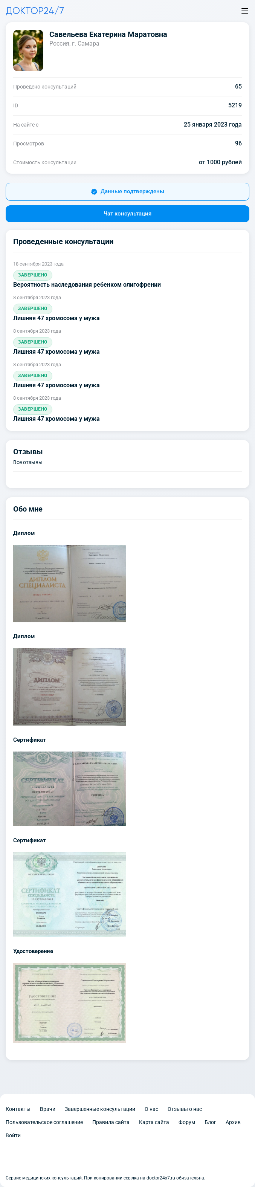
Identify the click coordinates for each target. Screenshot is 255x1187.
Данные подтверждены (127, 191)
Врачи (47, 1109)
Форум (187, 1122)
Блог (210, 1122)
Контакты (18, 1109)
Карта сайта (154, 1122)
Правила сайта (111, 1122)
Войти (13, 1135)
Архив (233, 1122)
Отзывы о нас (185, 1109)
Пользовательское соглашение (44, 1122)
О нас (151, 1109)
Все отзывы (28, 462)
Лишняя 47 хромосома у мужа (56, 318)
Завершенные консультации (100, 1109)
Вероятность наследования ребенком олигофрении (87, 284)
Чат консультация (127, 213)
